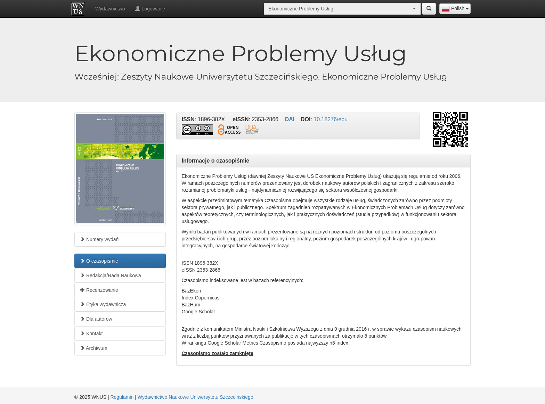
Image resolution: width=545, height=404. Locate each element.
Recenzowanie (99, 290)
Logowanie (150, 8)
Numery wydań (99, 239)
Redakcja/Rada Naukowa (110, 275)
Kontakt (91, 333)
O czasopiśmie (99, 261)
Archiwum (93, 348)
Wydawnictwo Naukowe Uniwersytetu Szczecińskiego (195, 397)
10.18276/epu (331, 119)
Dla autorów (96, 319)
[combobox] (455, 8)
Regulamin (121, 397)
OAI (289, 119)
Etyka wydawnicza (103, 304)
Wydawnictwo (110, 8)
